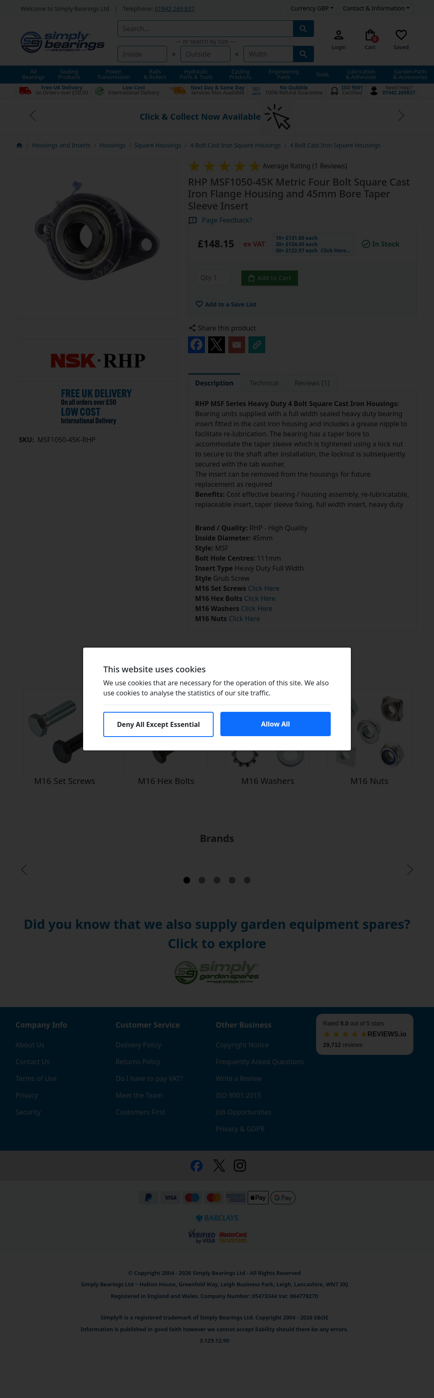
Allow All (275, 724)
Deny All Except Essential (158, 724)
